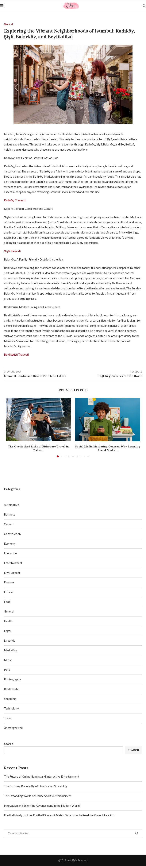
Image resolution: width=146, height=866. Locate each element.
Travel (8, 718)
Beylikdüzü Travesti (16, 354)
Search (8, 743)
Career (8, 524)
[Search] (144, 5)
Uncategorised (13, 727)
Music (8, 660)
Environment (12, 572)
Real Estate (11, 689)
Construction (12, 533)
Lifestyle (9, 640)
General (9, 611)
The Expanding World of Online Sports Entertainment (37, 796)
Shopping (10, 698)
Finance (9, 582)
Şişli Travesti (12, 251)
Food (7, 601)
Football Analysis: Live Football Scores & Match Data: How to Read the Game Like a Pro (59, 815)
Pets (7, 669)
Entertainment (13, 563)
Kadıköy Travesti (14, 200)
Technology (11, 708)
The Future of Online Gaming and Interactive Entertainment (41, 776)
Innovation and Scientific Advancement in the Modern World (42, 805)
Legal (7, 630)
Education (10, 553)
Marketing (10, 650)
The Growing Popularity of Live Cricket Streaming (35, 786)
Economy (10, 543)
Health (8, 621)
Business (9, 514)
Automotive (11, 504)
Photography (12, 679)
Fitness (8, 592)
